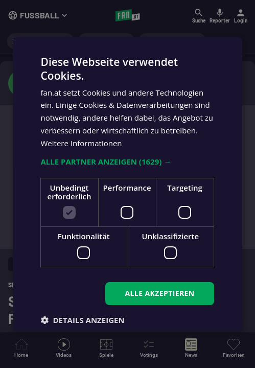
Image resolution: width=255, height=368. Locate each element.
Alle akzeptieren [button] (160, 293)
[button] (127, 161)
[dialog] (127, 184)
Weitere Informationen (81, 143)
